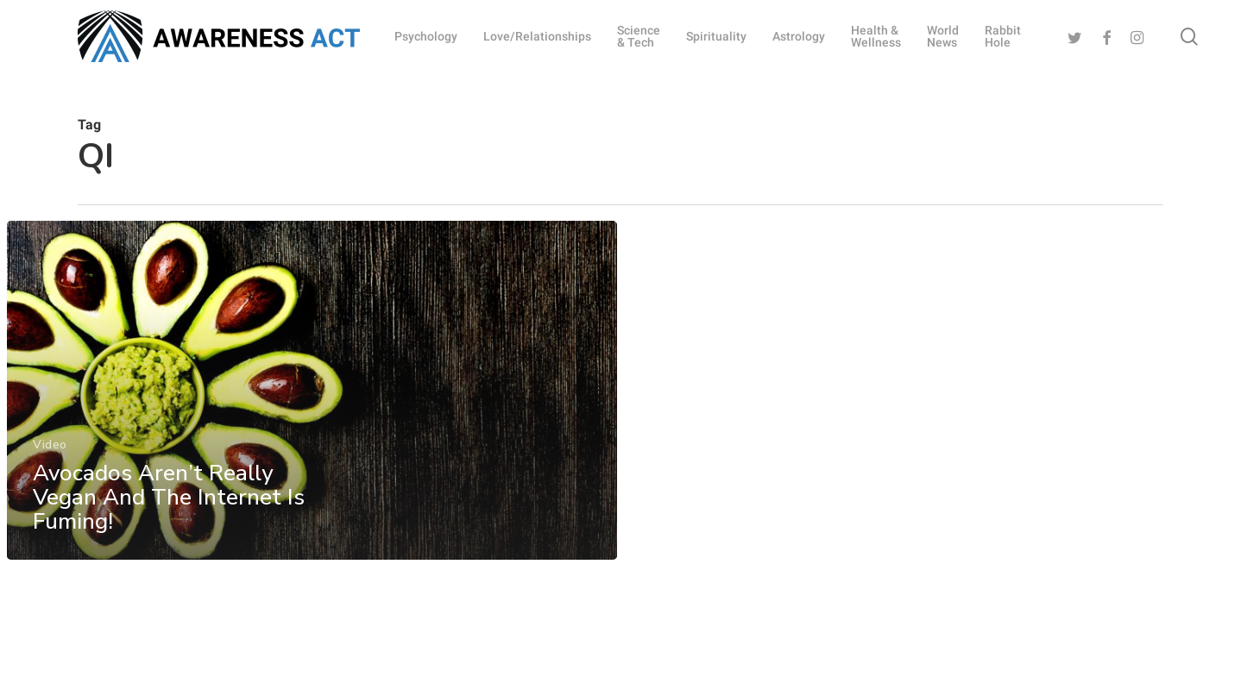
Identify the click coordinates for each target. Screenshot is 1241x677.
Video (50, 450)
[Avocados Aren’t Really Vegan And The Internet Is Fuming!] (311, 397)
